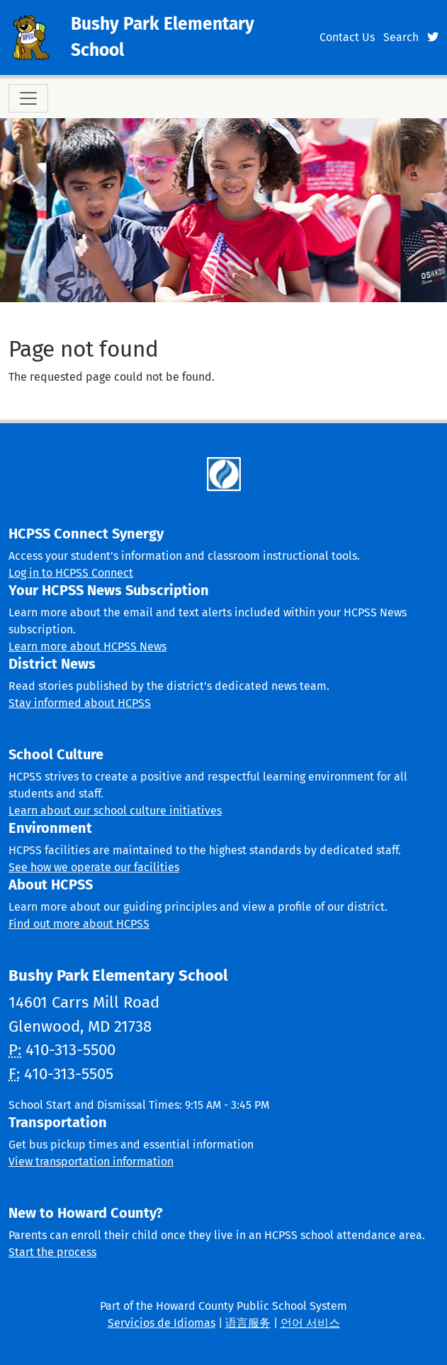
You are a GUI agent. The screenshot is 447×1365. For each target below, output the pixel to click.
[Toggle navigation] (28, 98)
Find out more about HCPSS (79, 924)
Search (401, 37)
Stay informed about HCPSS (80, 703)
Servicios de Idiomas (161, 1323)
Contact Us (347, 37)
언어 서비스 (310, 1323)
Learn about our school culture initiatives (115, 810)
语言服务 (248, 1323)
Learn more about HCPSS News (87, 646)
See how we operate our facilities (94, 867)
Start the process (52, 1252)
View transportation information (91, 1161)
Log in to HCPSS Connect (71, 573)
